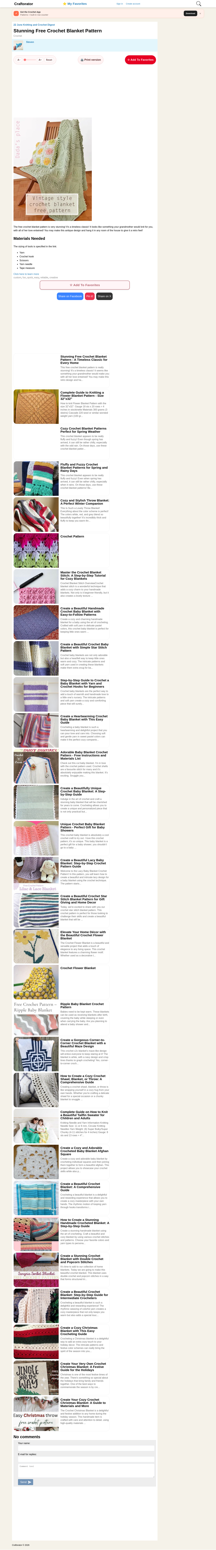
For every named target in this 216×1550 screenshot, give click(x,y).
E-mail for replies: (27, 1454)
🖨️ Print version (90, 59)
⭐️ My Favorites (75, 3)
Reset (49, 59)
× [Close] (200, 13)
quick (30, 277)
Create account (133, 4)
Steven (30, 42)
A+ (40, 59)
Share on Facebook (70, 296)
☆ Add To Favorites (140, 59)
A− (19, 59)
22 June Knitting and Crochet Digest (34, 25)
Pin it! (89, 296)
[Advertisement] (85, 91)
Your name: (24, 1443)
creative (54, 277)
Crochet (18, 36)
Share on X (104, 296)
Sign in (119, 4)
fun (24, 277)
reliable (44, 277)
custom (17, 277)
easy (36, 277)
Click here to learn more (26, 274)
